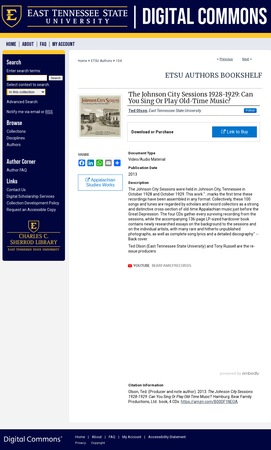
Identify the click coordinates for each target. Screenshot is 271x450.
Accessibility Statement (167, 437)
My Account (131, 437)
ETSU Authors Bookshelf (213, 75)
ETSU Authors (101, 61)
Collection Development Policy (33, 203)
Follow (250, 110)
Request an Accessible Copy (31, 209)
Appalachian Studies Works (100, 182)
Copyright (98, 443)
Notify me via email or (30, 112)
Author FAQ (17, 170)
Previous (226, 59)
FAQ (112, 437)
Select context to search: (28, 84)
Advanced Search (22, 102)
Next (245, 59)
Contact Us (16, 190)
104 (119, 61)
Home (82, 61)
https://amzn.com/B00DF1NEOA (209, 401)
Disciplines (16, 138)
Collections (16, 131)
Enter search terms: (24, 71)
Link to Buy (234, 131)
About (97, 437)
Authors (14, 144)
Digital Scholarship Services (30, 196)
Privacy (80, 443)
